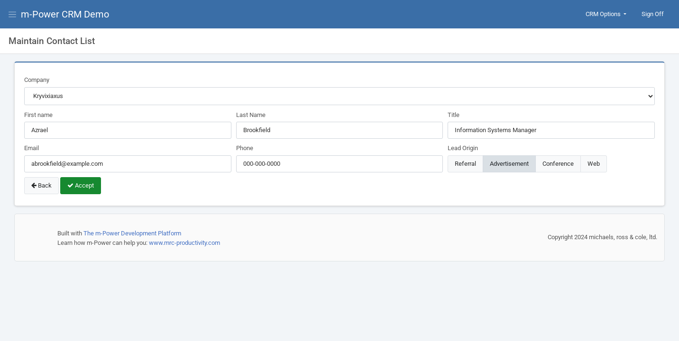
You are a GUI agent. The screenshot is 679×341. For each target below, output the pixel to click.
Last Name (251, 114)
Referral (465, 163)
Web (593, 163)
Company (36, 79)
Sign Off (653, 14)
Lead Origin (463, 148)
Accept (80, 185)
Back (41, 185)
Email (31, 148)
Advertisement (509, 163)
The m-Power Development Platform (132, 233)
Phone (244, 148)
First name (38, 114)
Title (453, 114)
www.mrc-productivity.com (184, 242)
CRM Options (604, 14)
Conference (558, 163)
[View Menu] (14, 14)
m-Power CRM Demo (65, 14)
